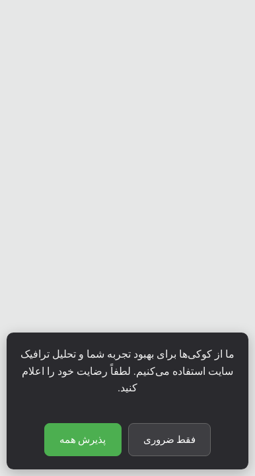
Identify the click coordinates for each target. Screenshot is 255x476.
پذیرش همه (82, 440)
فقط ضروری (169, 440)
